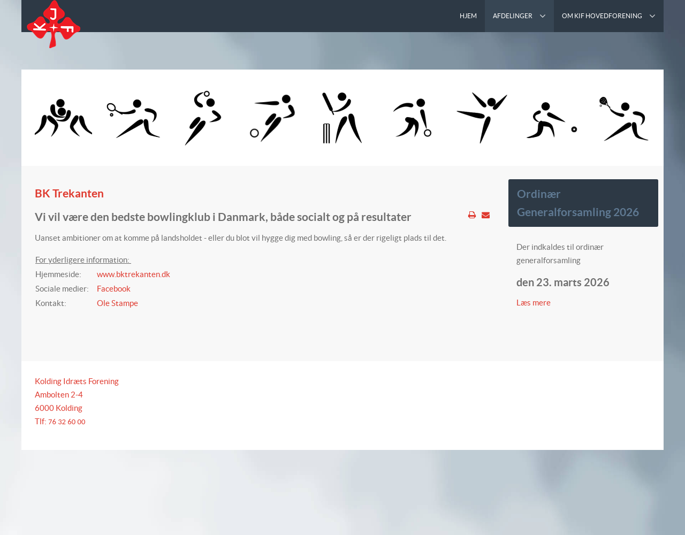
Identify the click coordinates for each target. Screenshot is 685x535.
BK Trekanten (69, 193)
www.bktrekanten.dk (133, 274)
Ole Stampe (117, 303)
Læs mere (534, 302)
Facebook (114, 288)
